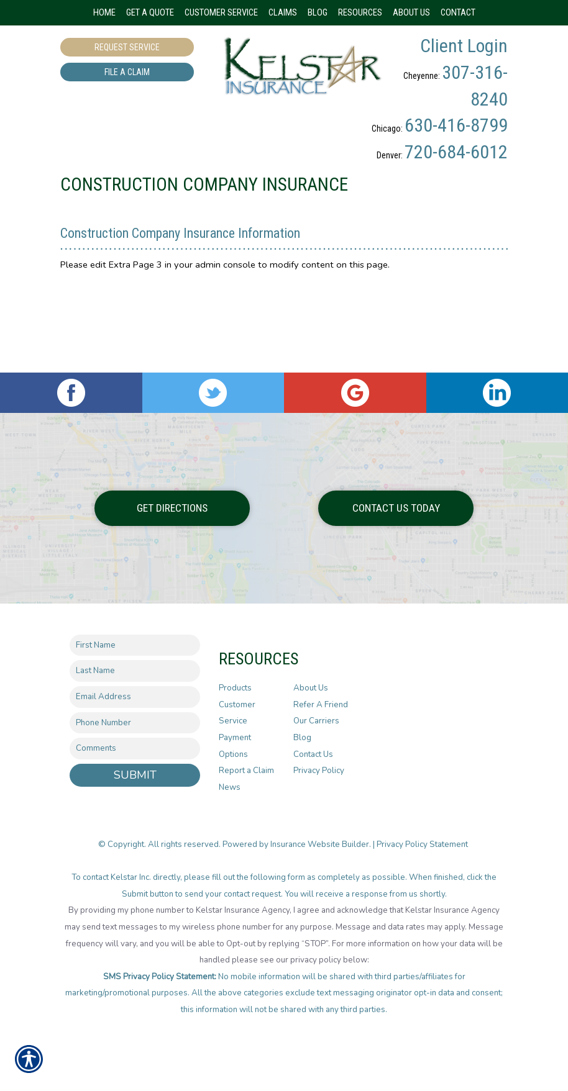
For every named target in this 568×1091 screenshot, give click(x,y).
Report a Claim (246, 797)
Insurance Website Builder (319, 870)
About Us (310, 714)
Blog (302, 763)
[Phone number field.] (135, 749)
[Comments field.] (135, 775)
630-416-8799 (456, 125)
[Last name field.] (135, 697)
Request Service (127, 47)
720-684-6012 (456, 152)
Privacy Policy (318, 797)
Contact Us (313, 780)
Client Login (464, 46)
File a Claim (127, 72)
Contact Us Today (396, 534)
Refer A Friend (320, 730)
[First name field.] (135, 671)
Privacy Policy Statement (423, 870)
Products (235, 714)
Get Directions (172, 534)
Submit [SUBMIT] (135, 801)
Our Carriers (316, 747)
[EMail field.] (135, 723)
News (229, 813)
